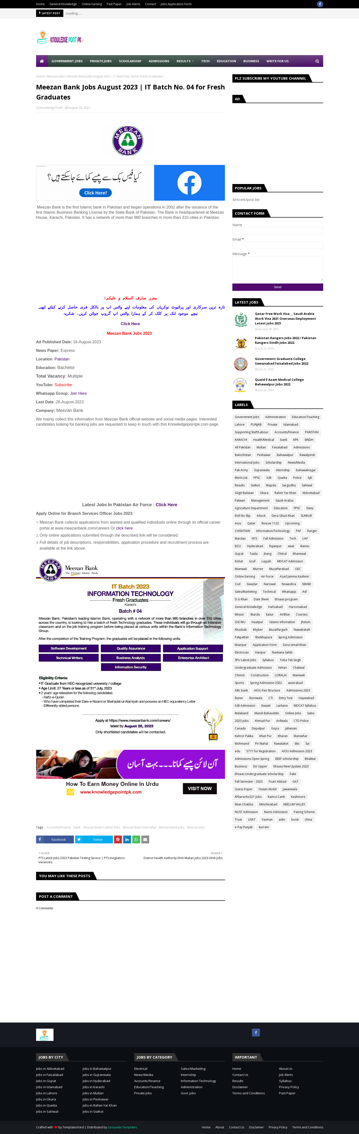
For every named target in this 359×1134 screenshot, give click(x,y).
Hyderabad (255, 546)
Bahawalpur (285, 455)
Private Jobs (143, 1093)
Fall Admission (273, 538)
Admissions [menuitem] (159, 61)
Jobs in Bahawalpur (97, 1068)
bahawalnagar (306, 470)
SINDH (309, 440)
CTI (270, 698)
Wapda (271, 485)
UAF (305, 538)
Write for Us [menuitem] (277, 61)
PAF (298, 531)
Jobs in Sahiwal (47, 1111)
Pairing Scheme (304, 812)
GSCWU (240, 622)
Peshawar (264, 455)
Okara (264, 493)
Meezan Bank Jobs (171, 827)
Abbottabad (310, 493)
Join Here (78, 393)
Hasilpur (257, 622)
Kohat (239, 561)
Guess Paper (244, 789)
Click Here (130, 324)
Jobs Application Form (176, 4)
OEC (298, 569)
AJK (310, 478)
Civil (237, 584)
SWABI (306, 584)
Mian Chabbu (244, 804)
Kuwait (265, 705)
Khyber (258, 630)
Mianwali (241, 569)
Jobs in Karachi (94, 1087)
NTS (254, 538)
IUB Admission (245, 705)
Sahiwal (307, 485)
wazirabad (295, 683)
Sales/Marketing (246, 592)
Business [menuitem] (251, 61)
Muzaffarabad (279, 569)
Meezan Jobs (56, 76)
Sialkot (255, 485)
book (295, 819)
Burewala (255, 698)
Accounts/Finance (58, 827)
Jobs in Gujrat (46, 1081)
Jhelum (305, 622)
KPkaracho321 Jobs (248, 797)
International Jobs (247, 462)
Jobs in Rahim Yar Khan (100, 1105)
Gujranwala (262, 470)
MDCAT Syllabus (305, 705)
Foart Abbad (277, 781)
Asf (304, 592)
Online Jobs (293, 713)
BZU (238, 546)
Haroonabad (298, 607)
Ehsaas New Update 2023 (291, 766)
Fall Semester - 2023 (249, 781)
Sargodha (289, 485)
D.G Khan (241, 599)
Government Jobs (247, 417)
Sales (310, 713)
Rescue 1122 (270, 523)
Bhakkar (310, 759)
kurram (264, 827)
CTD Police (301, 721)
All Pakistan (243, 447)
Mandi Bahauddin (266, 713)
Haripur (260, 652)
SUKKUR (306, 516)
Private (272, 424)
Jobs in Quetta (46, 1105)
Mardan (240, 538)
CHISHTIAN (242, 531)
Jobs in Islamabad (49, 1087)
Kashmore (298, 797)
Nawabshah (302, 630)
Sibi (296, 743)
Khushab (241, 630)
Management (260, 500)
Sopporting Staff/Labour (251, 432)
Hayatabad (306, 698)
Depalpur (258, 728)
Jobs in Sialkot (93, 1111)
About (219, 1127)
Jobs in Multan (93, 1093)
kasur (270, 614)
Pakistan (61, 359)
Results (240, 485)
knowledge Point (51, 108)
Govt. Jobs (188, 1093)
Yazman (267, 819)
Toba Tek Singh (290, 660)
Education (281, 508)
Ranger (312, 531)
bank (77, 827)
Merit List (241, 478)
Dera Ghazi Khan (283, 516)
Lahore (240, 424)
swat (291, 546)
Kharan (283, 736)
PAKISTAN (312, 432)
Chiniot (240, 675)
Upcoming (292, 523)
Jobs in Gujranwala (97, 1074)
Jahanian (291, 728)
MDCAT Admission (290, 561)
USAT (251, 819)
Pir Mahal (261, 743)
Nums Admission (276, 812)
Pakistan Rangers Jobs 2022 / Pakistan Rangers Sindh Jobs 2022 (285, 340)
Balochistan (243, 455)
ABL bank (241, 690)
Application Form (265, 645)
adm (282, 819)
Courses (301, 614)
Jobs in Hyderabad (96, 1081)
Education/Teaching (305, 417)
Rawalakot (281, 743)
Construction (260, 675)
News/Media (296, 462)
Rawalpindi (307, 455)
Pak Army (241, 470)
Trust (238, 819)
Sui (307, 743)
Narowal (270, 584)
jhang (267, 554)
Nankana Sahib (282, 652)
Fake (293, 774)
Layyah (266, 561)
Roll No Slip (243, 516)
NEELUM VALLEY (294, 804)
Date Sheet (261, 599)
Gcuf (252, 561)
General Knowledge (63, 4)
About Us (286, 1068)
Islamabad (290, 424)
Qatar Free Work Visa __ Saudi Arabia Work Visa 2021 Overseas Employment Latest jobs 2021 (285, 318)
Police (297, 478)
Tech (293, 538)
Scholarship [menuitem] (130, 61)
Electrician (242, 652)
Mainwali (299, 675)
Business (241, 766)
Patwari (240, 500)
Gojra (275, 728)
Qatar (251, 523)
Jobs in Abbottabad (50, 1068)
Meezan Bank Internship (139, 827)
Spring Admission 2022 (266, 683)
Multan (261, 447)
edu (237, 751)
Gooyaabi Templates (122, 1127)
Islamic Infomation (282, 622)
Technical (269, 592)
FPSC (297, 508)
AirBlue (285, 614)
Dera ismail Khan (294, 645)
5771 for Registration (261, 751)
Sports (239, 683)
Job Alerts (133, 4)
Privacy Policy (289, 1087)
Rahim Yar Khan (285, 493)
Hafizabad (275, 607)
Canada (240, 728)
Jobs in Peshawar (95, 1099)
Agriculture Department (251, 508)
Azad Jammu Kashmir (294, 576)
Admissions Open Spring (252, 759)
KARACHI (241, 440)
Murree (258, 569)
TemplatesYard (73, 1127)
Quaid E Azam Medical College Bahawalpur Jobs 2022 (279, 382)
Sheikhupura (263, 637)
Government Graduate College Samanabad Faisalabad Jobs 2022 (281, 361)
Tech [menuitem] (205, 61)
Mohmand (242, 743)
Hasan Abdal (268, 789)
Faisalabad (279, 447)
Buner (239, 698)
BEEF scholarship (287, 759)
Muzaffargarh (278, 630)
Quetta (282, 478)
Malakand (241, 713)
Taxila (254, 554)
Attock (261, 516)
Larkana (282, 705)
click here (124, 528)
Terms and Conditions (248, 1093)
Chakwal (299, 668)
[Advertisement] (234, 37)
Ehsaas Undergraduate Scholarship (259, 774)
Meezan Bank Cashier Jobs (101, 827)
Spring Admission (290, 637)
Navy (309, 508)
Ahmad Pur (262, 721)
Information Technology (198, 1081)
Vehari (282, 668)
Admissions (301, 447)
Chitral (282, 554)
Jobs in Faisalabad (49, 1074)
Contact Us (240, 1074)
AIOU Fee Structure (267, 690)
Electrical (140, 1068)
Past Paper (114, 4)
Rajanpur (275, 546)
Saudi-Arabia (284, 500)
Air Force (267, 576)
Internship (188, 1074)
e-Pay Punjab (244, 827)
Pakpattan (242, 637)
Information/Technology (273, 531)
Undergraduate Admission (253, 668)
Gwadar (252, 584)
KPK (295, 440)
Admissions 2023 (298, 690)
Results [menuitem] (184, 61)
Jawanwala (290, 789)
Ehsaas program (286, 599)
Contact (150, 4)
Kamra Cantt (276, 797)
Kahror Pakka (244, 736)
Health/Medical (263, 440)
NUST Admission (246, 812)
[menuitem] (42, 61)
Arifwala (282, 721)
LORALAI (281, 675)
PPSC (256, 478)
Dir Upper (260, 766)
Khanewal (299, 554)
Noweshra (289, 584)
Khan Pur (265, 736)
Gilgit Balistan (244, 493)
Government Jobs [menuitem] (67, 61)
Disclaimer (240, 1087)
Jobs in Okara (46, 1099)
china (308, 819)
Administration (275, 417)
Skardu (255, 614)
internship (283, 470)
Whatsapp (289, 592)
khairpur (241, 645)
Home (40, 4)
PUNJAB (256, 424)
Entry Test (286, 698)
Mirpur (239, 614)
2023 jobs (242, 721)
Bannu (304, 546)
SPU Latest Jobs (245, 660)
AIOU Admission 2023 (297, 751)
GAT (295, 781)
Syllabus (268, 660)
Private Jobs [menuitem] (101, 61)
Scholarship (274, 462)
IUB (268, 478)
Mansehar (300, 736)
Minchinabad (268, 804)
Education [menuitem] (226, 61)
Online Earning (92, 4)
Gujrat (239, 554)
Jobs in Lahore (46, 1093)
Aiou (238, 523)
